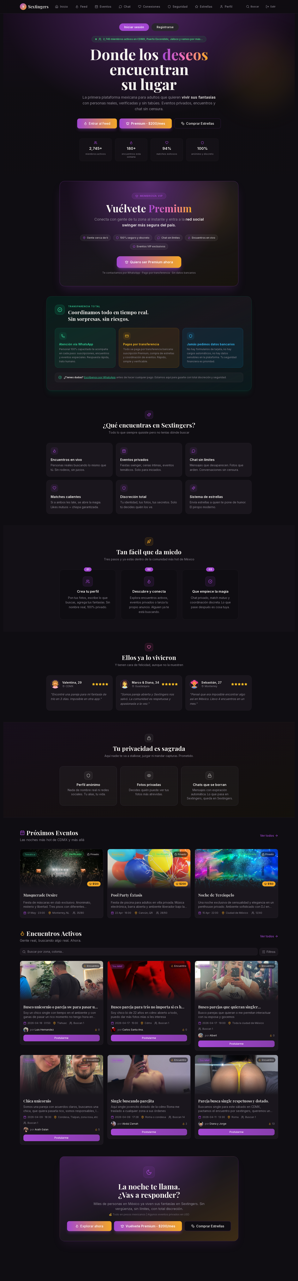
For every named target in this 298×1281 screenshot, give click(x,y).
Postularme (61, 1037)
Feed (81, 6)
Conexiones (149, 6)
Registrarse (165, 27)
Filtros (268, 951)
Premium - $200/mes (145, 123)
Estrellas (203, 6)
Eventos (103, 6)
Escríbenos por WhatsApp (100, 377)
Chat (125, 6)
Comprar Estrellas (197, 123)
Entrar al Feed (97, 123)
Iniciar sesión (134, 27)
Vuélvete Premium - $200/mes (148, 1226)
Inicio (61, 6)
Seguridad (177, 6)
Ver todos (269, 835)
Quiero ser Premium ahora (149, 262)
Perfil (226, 6)
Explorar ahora (89, 1226)
